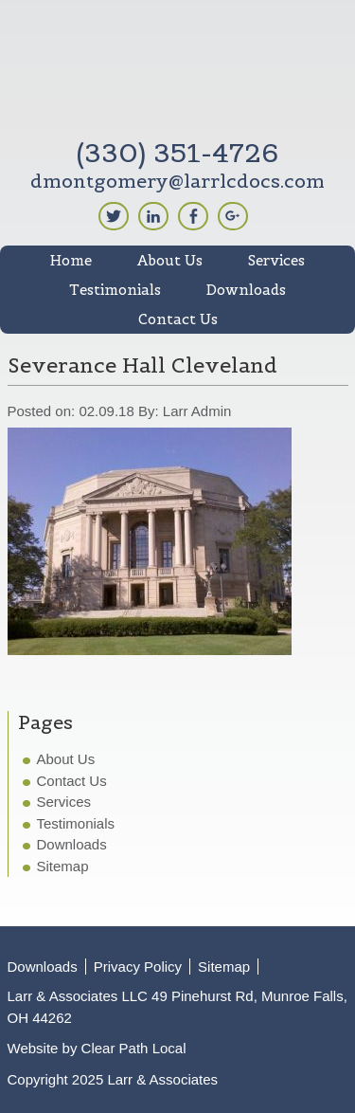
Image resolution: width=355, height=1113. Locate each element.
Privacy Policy (138, 966)
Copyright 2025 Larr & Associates (113, 1079)
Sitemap (63, 866)
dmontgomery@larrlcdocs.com (177, 181)
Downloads (72, 844)
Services (64, 802)
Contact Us (72, 781)
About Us (66, 759)
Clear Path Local (133, 1048)
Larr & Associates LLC (178, 73)
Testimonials (76, 823)
